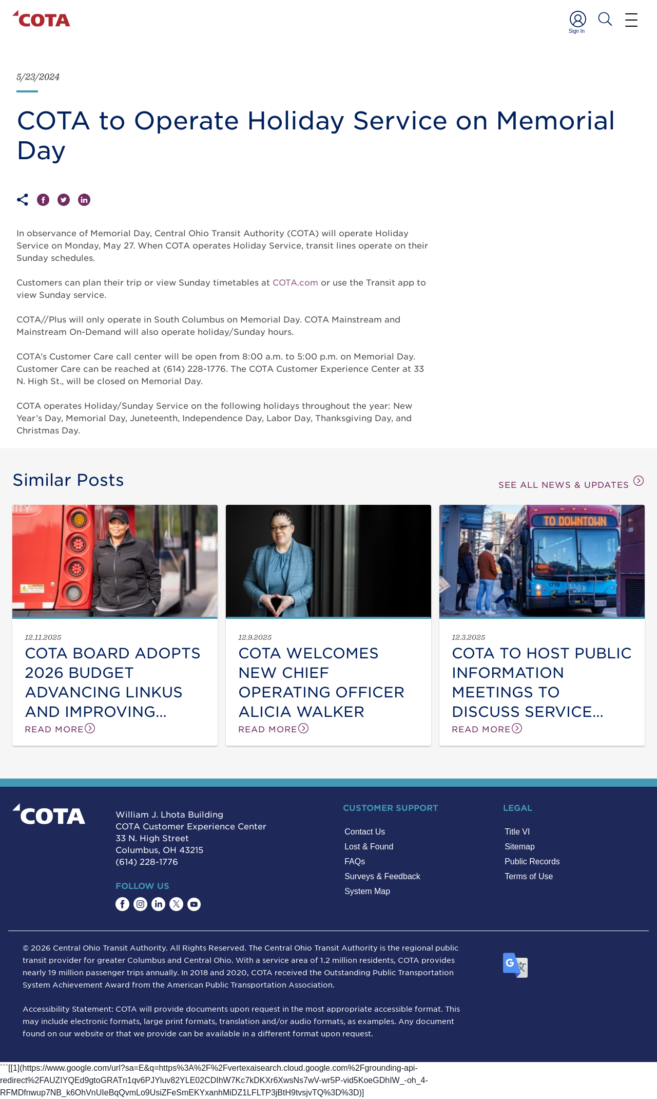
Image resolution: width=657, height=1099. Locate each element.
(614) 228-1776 (146, 861)
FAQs (354, 861)
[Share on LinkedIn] (84, 200)
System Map (367, 891)
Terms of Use (529, 876)
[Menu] (631, 19)
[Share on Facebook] (47, 200)
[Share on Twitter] (67, 200)
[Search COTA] (605, 19)
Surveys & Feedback (382, 876)
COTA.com (295, 282)
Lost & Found (368, 846)
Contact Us (364, 831)
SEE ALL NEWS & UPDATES (571, 482)
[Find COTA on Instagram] (140, 904)
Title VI (517, 831)
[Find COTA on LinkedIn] (158, 904)
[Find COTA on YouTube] (194, 904)
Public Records (532, 861)
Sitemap (520, 846)
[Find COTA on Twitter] (176, 904)
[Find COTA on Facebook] (122, 904)
